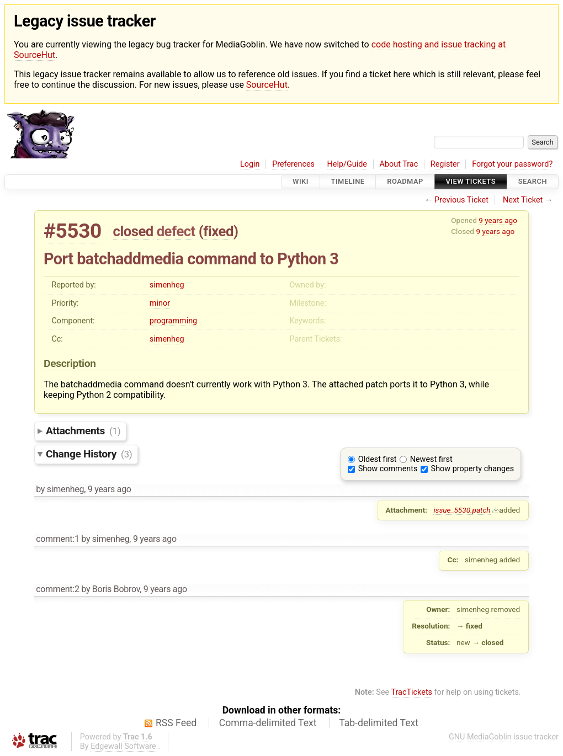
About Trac (399, 164)
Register (445, 164)
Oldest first (377, 459)
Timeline (348, 182)
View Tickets (471, 182)
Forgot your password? (512, 164)
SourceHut (267, 84)
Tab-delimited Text (378, 722)
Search (532, 182)
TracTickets (411, 692)
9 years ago (498, 220)
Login (250, 164)
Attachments (83, 430)
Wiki (301, 182)
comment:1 (57, 539)
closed (133, 231)
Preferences (293, 164)
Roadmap (405, 182)
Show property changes (472, 468)
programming (173, 321)
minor (160, 303)
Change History (89, 454)
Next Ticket (523, 200)
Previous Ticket (461, 200)
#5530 (73, 231)
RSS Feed (176, 722)
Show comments (388, 468)
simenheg (167, 285)
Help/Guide (347, 164)
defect (176, 231)
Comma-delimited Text (268, 722)
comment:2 (57, 589)
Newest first (431, 459)
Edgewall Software (123, 746)
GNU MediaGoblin (480, 737)
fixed (218, 231)
